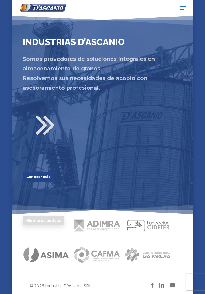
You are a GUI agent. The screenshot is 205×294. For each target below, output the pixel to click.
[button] (183, 8)
